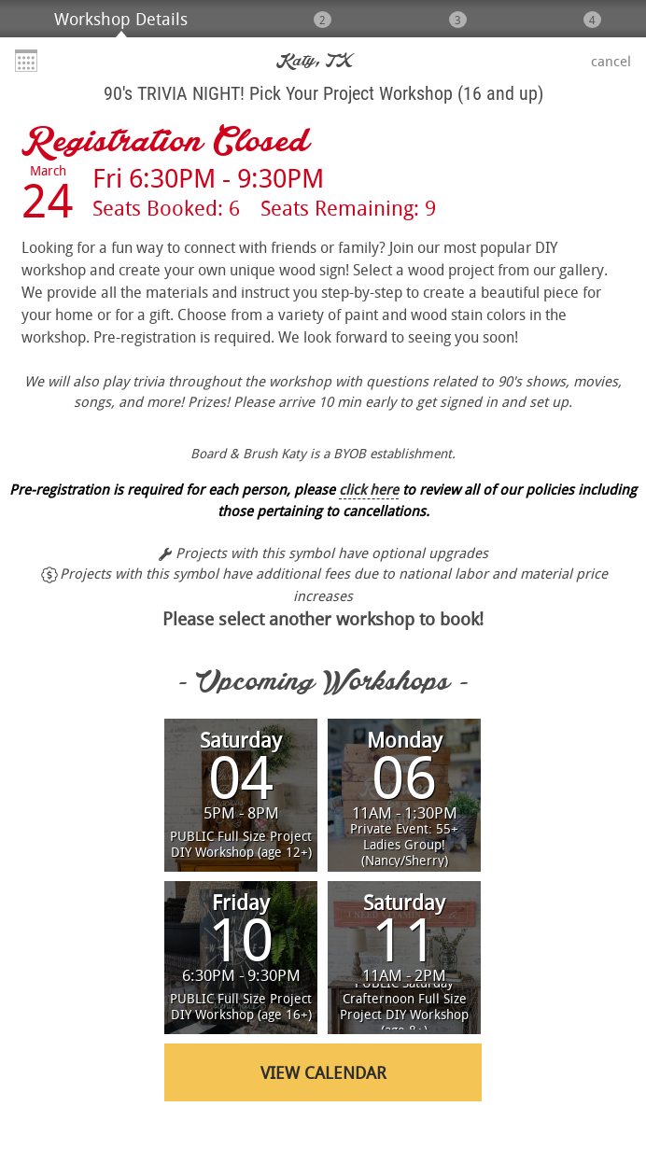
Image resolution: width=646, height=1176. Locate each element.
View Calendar (323, 1072)
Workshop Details (121, 18)
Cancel (611, 60)
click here (369, 489)
